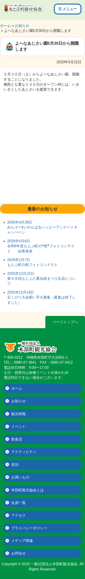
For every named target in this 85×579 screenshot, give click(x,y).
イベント (18, 426)
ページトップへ (65, 322)
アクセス (18, 515)
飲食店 (16, 439)
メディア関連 (22, 541)
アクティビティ (24, 452)
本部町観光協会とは (27, 490)
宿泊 (14, 464)
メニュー (67, 9)
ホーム (16, 388)
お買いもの (20, 477)
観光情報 (18, 414)
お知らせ (18, 401)
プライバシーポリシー (29, 528)
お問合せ (18, 553)
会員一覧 (18, 503)
